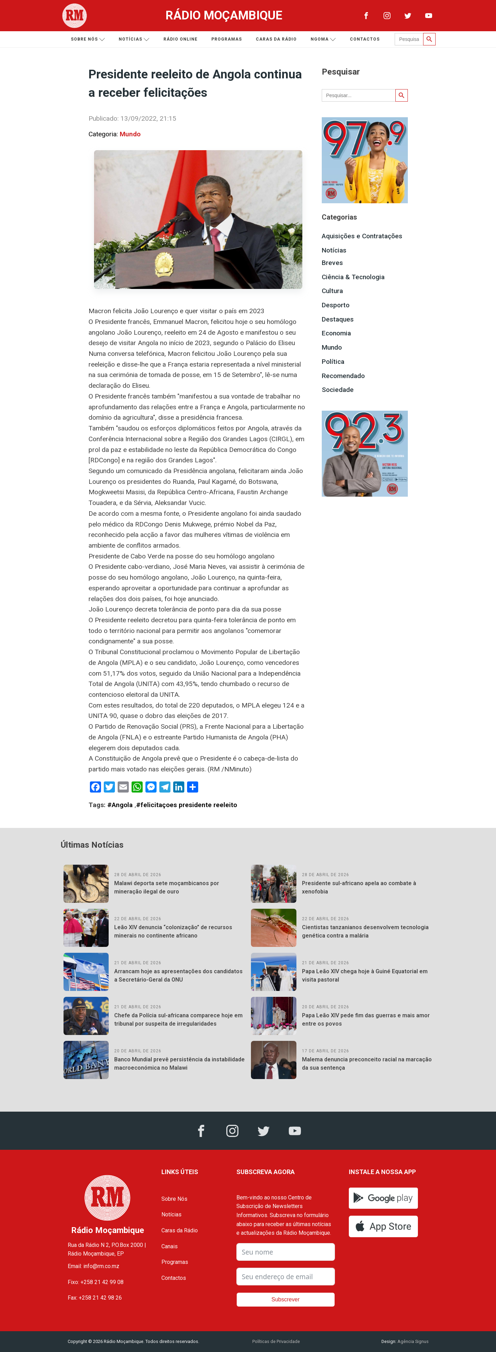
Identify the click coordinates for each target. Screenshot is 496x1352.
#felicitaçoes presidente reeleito (186, 805)
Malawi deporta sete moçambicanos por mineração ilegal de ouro (166, 887)
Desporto (336, 305)
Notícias (136, 39)
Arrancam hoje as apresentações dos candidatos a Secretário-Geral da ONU (178, 975)
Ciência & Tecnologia (353, 277)
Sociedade (338, 390)
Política (333, 362)
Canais (169, 1246)
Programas (229, 39)
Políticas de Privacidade (276, 1341)
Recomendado (343, 376)
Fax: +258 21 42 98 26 (95, 1297)
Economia (336, 333)
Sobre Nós (174, 1199)
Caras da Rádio (278, 39)
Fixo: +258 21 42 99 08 (96, 1282)
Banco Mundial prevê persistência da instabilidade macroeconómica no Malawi (179, 1063)
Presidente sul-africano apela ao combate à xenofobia (359, 887)
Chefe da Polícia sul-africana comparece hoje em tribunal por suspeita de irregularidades (178, 1019)
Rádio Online (183, 39)
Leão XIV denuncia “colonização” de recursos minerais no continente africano (173, 931)
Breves (332, 263)
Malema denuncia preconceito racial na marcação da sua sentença (367, 1063)
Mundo (130, 134)
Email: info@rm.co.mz (93, 1266)
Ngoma (325, 39)
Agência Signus (412, 1341)
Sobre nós (90, 39)
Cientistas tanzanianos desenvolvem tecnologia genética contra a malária (365, 931)
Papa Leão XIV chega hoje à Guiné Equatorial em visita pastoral (365, 975)
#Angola (120, 805)
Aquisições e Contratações (362, 236)
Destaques (338, 319)
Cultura (332, 291)
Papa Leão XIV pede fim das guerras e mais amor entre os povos (366, 1019)
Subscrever (285, 1299)
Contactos (367, 39)
